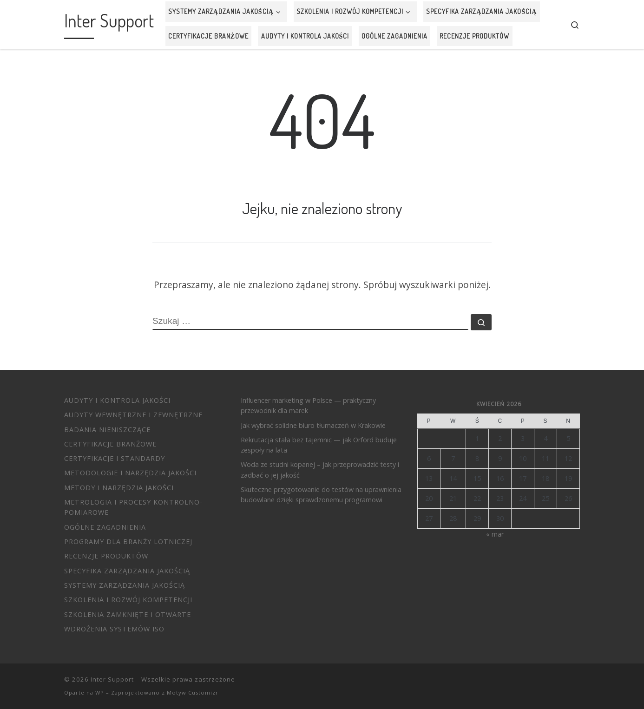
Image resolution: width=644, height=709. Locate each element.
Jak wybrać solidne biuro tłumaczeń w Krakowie (313, 425)
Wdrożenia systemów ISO (114, 628)
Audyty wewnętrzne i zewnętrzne (133, 414)
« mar (495, 534)
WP (99, 692)
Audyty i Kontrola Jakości (117, 400)
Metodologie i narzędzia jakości (130, 472)
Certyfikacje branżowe (110, 444)
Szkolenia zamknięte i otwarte (127, 614)
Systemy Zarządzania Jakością (124, 585)
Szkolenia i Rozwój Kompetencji (128, 599)
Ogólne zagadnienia (105, 527)
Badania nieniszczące (107, 429)
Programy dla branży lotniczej (128, 541)
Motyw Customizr (192, 692)
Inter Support (112, 679)
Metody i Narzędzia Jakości (119, 487)
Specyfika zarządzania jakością (127, 570)
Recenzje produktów (106, 555)
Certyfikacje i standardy (114, 458)
